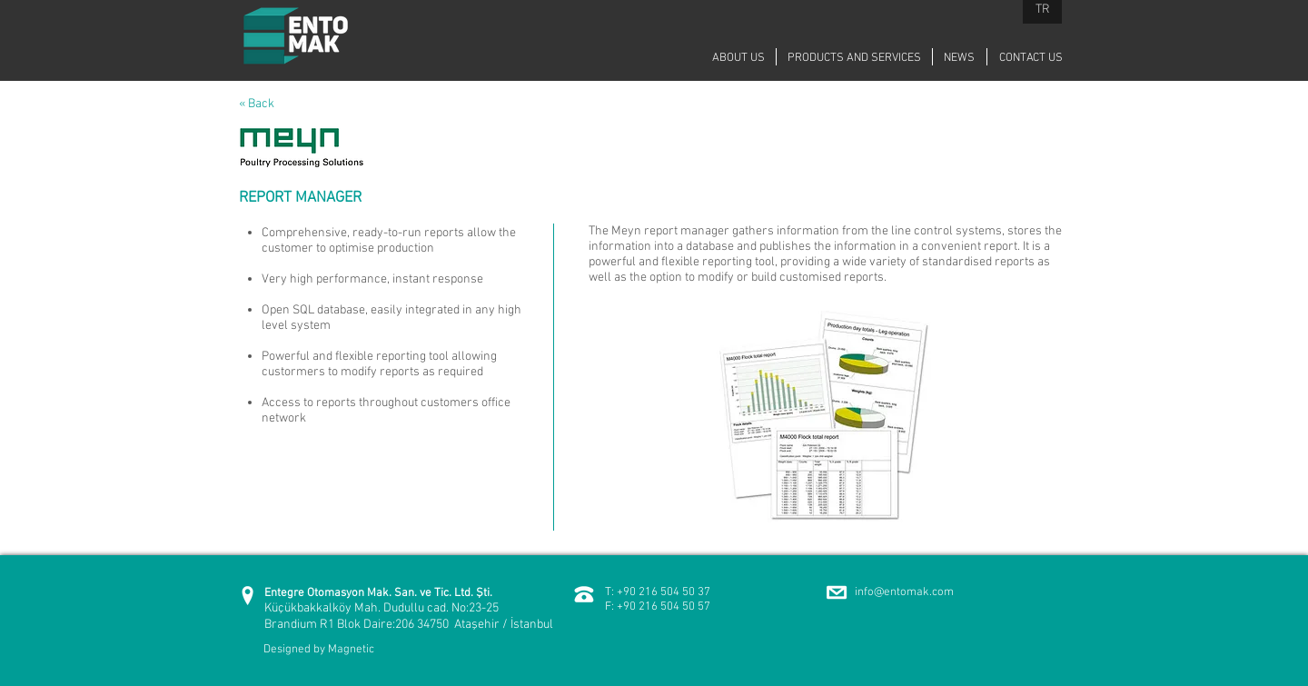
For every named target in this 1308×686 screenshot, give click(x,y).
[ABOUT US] (738, 58)
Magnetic (351, 649)
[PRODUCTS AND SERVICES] (854, 58)
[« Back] (273, 104)
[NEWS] (959, 58)
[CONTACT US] (1031, 58)
